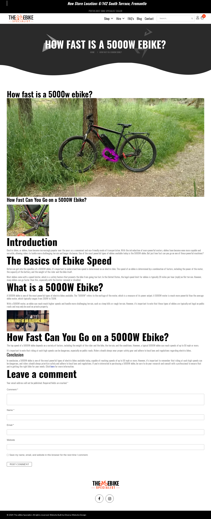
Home (92, 51)
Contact (149, 18)
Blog (139, 18)
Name (10, 410)
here (52, 366)
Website (11, 440)
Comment (12, 389)
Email (10, 425)
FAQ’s (131, 18)
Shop (109, 18)
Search (192, 18)
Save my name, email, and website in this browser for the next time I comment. (48, 454)
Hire (120, 18)
